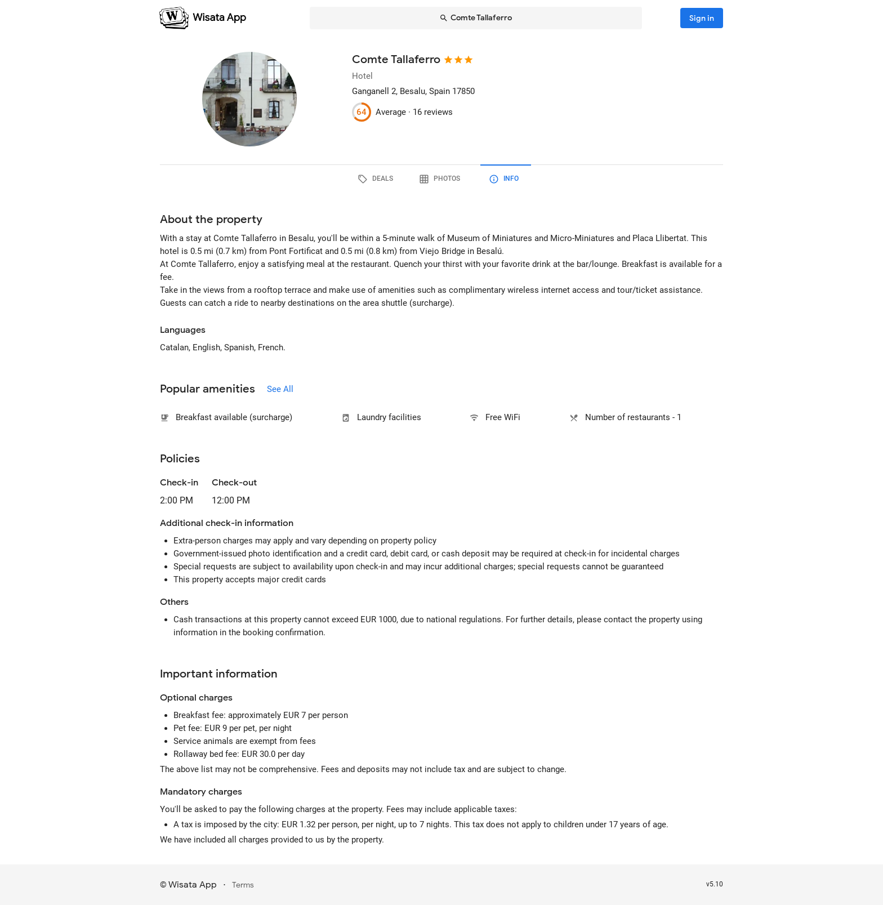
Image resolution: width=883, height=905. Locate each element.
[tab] (377, 179)
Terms (243, 885)
